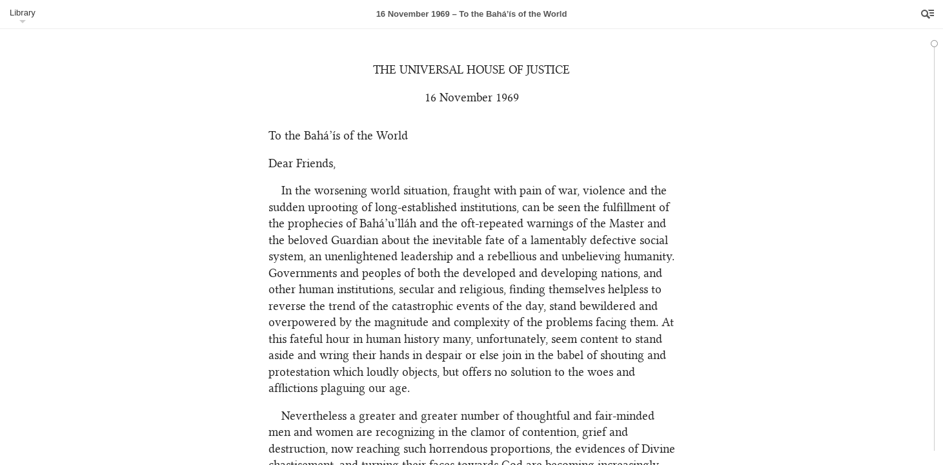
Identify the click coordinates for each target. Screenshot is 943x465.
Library (22, 12)
